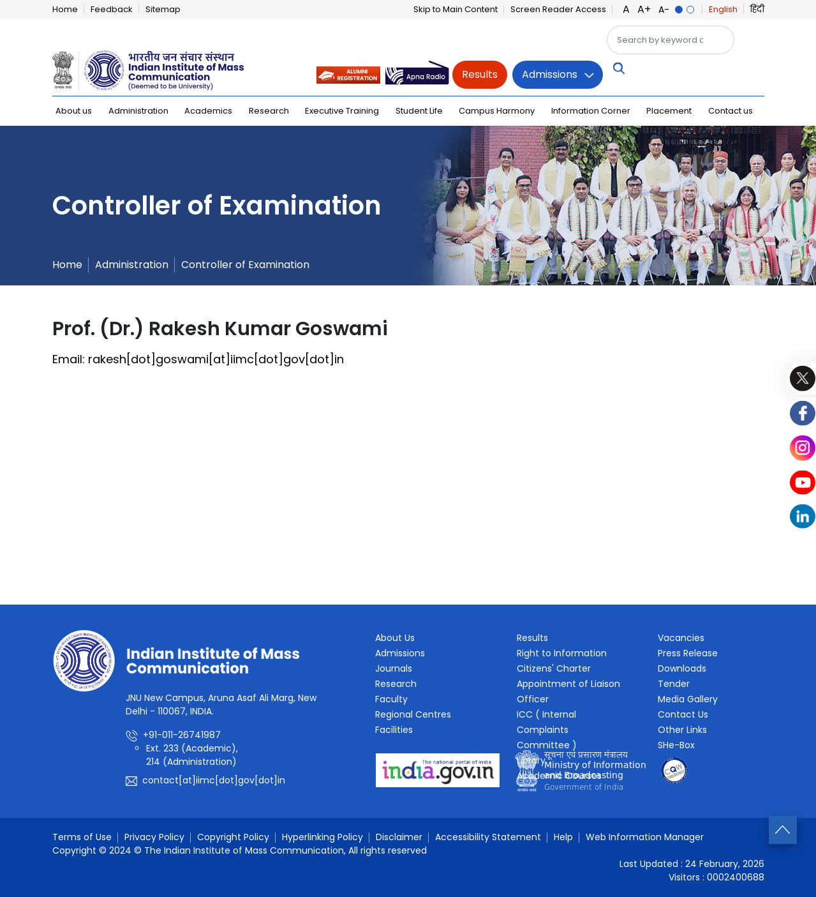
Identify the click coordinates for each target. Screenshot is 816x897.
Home (65, 9)
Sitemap (163, 9)
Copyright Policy (233, 837)
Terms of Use (82, 837)
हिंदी (757, 9)
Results (480, 74)
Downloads (682, 668)
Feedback (112, 9)
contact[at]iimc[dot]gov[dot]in (213, 780)
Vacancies (681, 637)
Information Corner (590, 111)
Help (563, 837)
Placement (669, 111)
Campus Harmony (497, 111)
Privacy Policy (154, 837)
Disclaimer (399, 837)
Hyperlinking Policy (322, 837)
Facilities (394, 729)
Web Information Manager (645, 837)
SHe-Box (676, 745)
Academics (208, 111)
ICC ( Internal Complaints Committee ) (547, 729)
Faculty (391, 699)
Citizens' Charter (554, 668)
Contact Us (683, 714)
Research (269, 111)
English (723, 9)
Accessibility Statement (488, 837)
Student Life (419, 111)
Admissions (549, 74)
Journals (393, 668)
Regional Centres (413, 714)
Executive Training (342, 111)
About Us (395, 637)
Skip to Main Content (455, 9)
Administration (138, 111)
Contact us (730, 111)
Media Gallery (688, 699)
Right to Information (562, 653)
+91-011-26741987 (182, 734)
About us (74, 111)
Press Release (688, 653)
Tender (674, 683)
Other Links (682, 729)
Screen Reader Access (558, 9)
